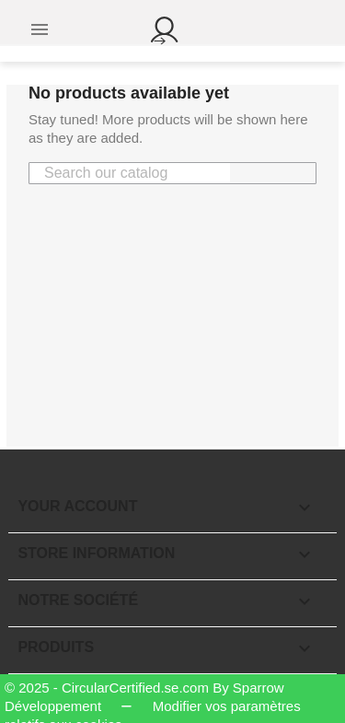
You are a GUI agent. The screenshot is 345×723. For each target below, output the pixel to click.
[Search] (129, 173)
